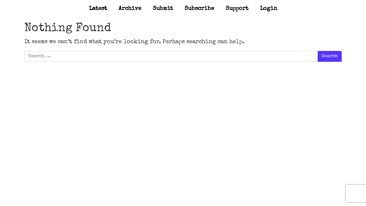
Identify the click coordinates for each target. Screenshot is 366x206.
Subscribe (199, 9)
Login (268, 9)
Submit (163, 9)
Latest (98, 9)
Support (237, 9)
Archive (130, 9)
